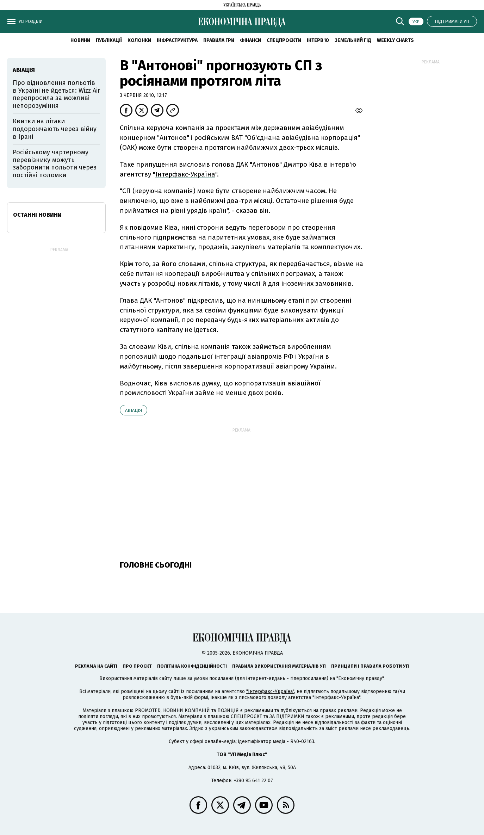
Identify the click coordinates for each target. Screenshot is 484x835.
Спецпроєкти (284, 40)
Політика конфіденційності (192, 666)
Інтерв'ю (318, 40)
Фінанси (250, 40)
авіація (133, 410)
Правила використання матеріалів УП (279, 666)
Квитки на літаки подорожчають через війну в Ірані (55, 128)
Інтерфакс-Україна (185, 174)
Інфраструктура (177, 40)
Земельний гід (353, 40)
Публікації (109, 40)
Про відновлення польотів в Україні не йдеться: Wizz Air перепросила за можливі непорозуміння (56, 94)
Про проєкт (137, 666)
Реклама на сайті (96, 666)
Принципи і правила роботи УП (370, 666)
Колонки (139, 40)
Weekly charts (395, 40)
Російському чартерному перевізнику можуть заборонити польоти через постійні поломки (55, 163)
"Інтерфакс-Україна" (270, 691)
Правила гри (218, 40)
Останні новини (37, 214)
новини (80, 40)
